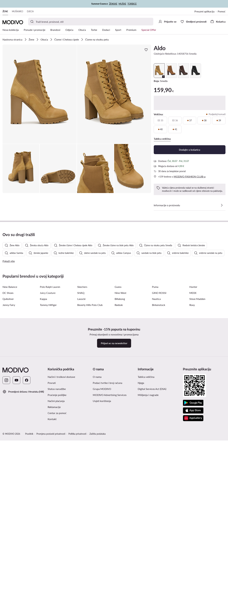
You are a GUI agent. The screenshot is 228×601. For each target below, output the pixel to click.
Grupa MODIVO (102, 575)
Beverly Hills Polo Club (90, 491)
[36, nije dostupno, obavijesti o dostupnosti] (175, 120)
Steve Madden (197, 485)
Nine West (120, 479)
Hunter (193, 472)
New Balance (10, 472)
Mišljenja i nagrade (148, 581)
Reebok (119, 491)
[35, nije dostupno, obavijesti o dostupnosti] (160, 120)
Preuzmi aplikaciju (204, 11)
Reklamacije (54, 593)
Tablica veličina (146, 562)
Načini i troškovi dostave (61, 562)
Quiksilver (8, 485)
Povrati (52, 569)
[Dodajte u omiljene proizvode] (146, 49)
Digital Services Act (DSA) (152, 575)
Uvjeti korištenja (102, 587)
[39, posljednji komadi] (218, 120)
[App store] (193, 597)
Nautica (156, 485)
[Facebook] (26, 566)
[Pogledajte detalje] (221, 205)
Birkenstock (158, 491)
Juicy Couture (47, 479)
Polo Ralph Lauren (50, 472)
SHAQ (80, 479)
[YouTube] (16, 566)
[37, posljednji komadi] (189, 120)
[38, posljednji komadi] (204, 120)
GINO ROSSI (159, 479)
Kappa (43, 485)
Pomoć (221, 11)
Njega (141, 569)
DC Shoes (8, 479)
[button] (40, 94)
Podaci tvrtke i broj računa (107, 569)
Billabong (120, 485)
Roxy (192, 491)
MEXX (192, 479)
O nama (97, 562)
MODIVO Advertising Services (110, 581)
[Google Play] (193, 589)
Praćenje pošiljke (57, 581)
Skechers (82, 472)
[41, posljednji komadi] (175, 129)
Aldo (160, 47)
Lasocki (81, 485)
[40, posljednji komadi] (160, 129)
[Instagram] (6, 566)
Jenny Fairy (9, 491)
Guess (118, 472)
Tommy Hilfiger (48, 491)
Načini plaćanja (56, 587)
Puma (155, 472)
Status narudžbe (57, 575)
